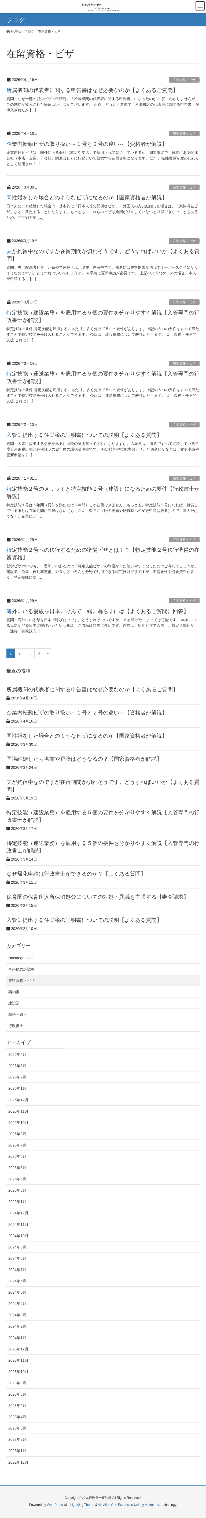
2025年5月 (17, 1168)
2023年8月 (17, 1394)
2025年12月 (18, 1100)
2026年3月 (17, 1066)
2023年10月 (18, 1372)
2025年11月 (18, 1111)
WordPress (55, 1505)
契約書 (14, 992)
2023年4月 (17, 1417)
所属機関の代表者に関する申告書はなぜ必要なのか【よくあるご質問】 (92, 90)
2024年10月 (18, 1236)
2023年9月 (17, 1383)
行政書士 (15, 1026)
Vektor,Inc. (152, 1505)
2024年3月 (17, 1315)
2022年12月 (18, 1462)
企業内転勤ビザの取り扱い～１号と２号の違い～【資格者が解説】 (86, 144)
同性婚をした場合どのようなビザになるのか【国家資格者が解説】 (86, 197)
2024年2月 (17, 1326)
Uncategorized (20, 958)
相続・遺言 (17, 1014)
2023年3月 (17, 1428)
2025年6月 (17, 1156)
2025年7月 (17, 1145)
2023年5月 (17, 1405)
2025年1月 (17, 1201)
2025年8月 (17, 1134)
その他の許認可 (21, 969)
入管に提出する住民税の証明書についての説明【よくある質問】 (84, 435)
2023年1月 (17, 1451)
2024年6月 (17, 1281)
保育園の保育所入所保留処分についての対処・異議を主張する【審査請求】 (97, 897)
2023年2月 (17, 1439)
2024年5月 (17, 1292)
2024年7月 (17, 1270)
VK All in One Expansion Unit (119, 1505)
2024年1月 (17, 1338)
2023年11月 (18, 1360)
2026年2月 (17, 1077)
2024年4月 (17, 1303)
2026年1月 (17, 1088)
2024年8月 (17, 1258)
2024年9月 (17, 1247)
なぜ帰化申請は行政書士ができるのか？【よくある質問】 (76, 874)
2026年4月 (17, 1054)
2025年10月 (18, 1122)
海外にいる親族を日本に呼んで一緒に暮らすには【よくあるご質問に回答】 (97, 611)
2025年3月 (17, 1190)
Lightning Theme (82, 1505)
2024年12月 (18, 1213)
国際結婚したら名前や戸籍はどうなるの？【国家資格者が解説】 (84, 759)
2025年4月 (17, 1179)
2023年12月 (18, 1349)
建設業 (14, 1003)
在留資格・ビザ (184, 80)
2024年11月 (18, 1224)
